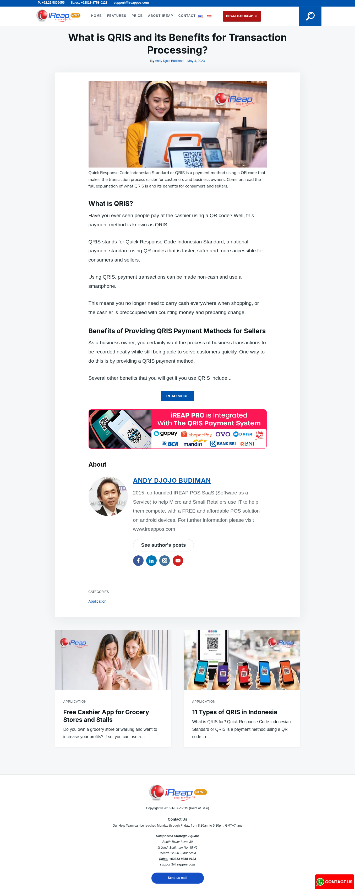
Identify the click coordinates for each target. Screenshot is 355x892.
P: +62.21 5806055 (51, 2)
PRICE (137, 16)
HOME (96, 16)
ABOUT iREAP (160, 16)
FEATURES (116, 16)
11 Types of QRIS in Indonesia (234, 712)
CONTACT (187, 16)
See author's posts (163, 545)
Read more (177, 396)
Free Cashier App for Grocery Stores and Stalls (106, 715)
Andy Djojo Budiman (169, 61)
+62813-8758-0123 (182, 859)
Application (98, 601)
